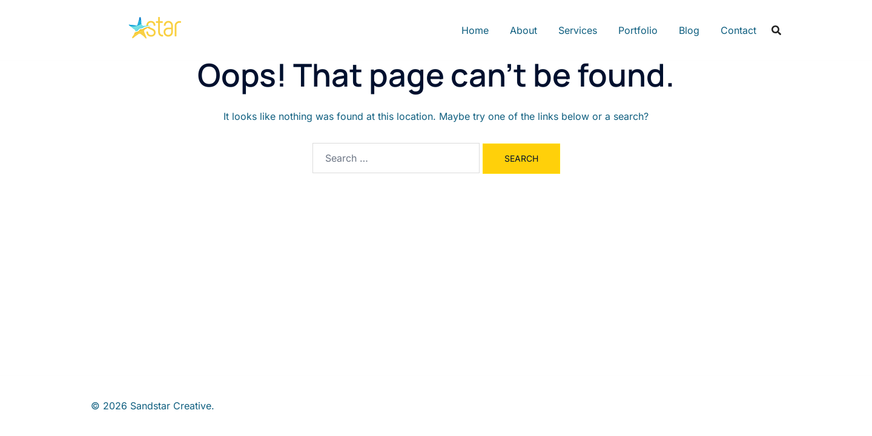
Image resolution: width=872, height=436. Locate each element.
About (523, 30)
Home (475, 30)
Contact (738, 30)
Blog (689, 30)
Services (577, 30)
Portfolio (638, 30)
